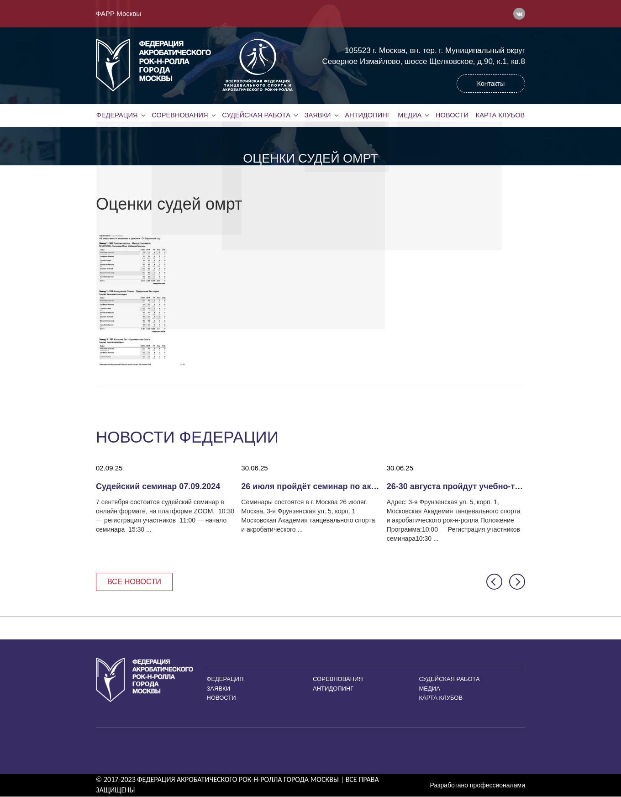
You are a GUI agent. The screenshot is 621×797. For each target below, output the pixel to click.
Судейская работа (256, 115)
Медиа (409, 115)
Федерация (116, 115)
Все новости (136, 581)
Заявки (317, 115)
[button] (494, 582)
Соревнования (180, 115)
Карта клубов (500, 115)
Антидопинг (367, 115)
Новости (452, 115)
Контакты (491, 83)
